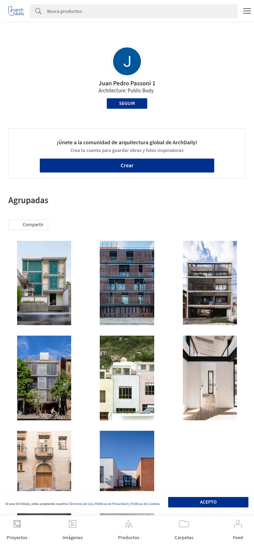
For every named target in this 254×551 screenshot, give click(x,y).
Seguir (127, 103)
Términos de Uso (81, 504)
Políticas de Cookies (145, 504)
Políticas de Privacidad (111, 504)
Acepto (208, 502)
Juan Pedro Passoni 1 (126, 83)
